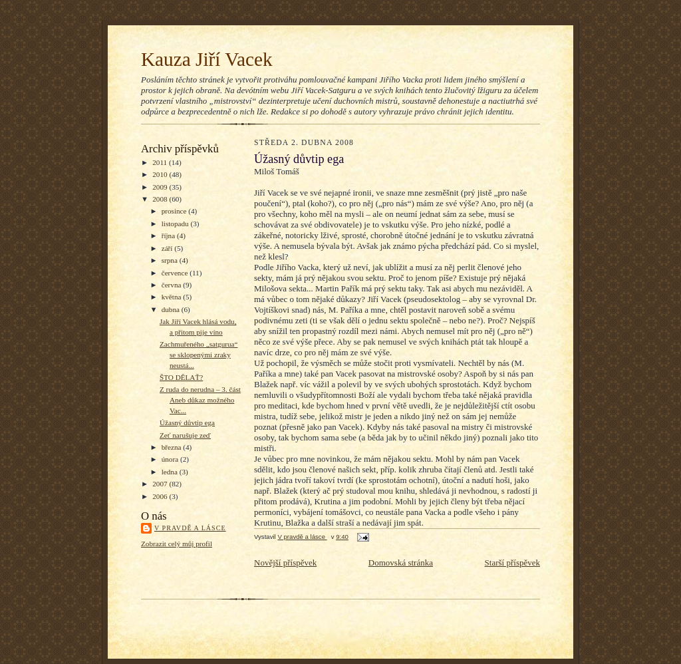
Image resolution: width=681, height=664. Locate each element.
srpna (171, 260)
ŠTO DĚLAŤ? (181, 377)
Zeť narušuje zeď (185, 435)
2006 (160, 496)
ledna (171, 472)
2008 (160, 199)
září (168, 248)
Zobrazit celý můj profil (176, 544)
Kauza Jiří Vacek (207, 59)
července (176, 273)
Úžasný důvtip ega (187, 422)
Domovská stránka (400, 563)
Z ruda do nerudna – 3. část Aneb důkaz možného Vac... (200, 399)
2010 (160, 174)
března (173, 447)
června (173, 285)
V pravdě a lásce (190, 528)
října (169, 236)
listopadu (176, 224)
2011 (160, 162)
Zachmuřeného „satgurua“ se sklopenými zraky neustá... (199, 354)
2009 (160, 187)
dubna (172, 309)
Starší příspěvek (512, 563)
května (173, 297)
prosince (175, 211)
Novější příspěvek (285, 563)
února (171, 459)
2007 (160, 484)
